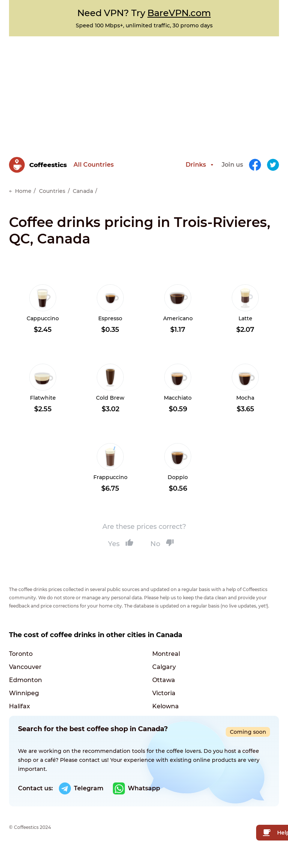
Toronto (21, 653)
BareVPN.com (179, 12)
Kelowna (165, 706)
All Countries (94, 164)
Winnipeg (24, 693)
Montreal (166, 653)
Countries (52, 191)
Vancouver (25, 666)
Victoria (164, 693)
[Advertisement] (144, 92)
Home (23, 191)
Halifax (19, 706)
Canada (83, 191)
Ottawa (163, 680)
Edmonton (25, 680)
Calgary (164, 666)
